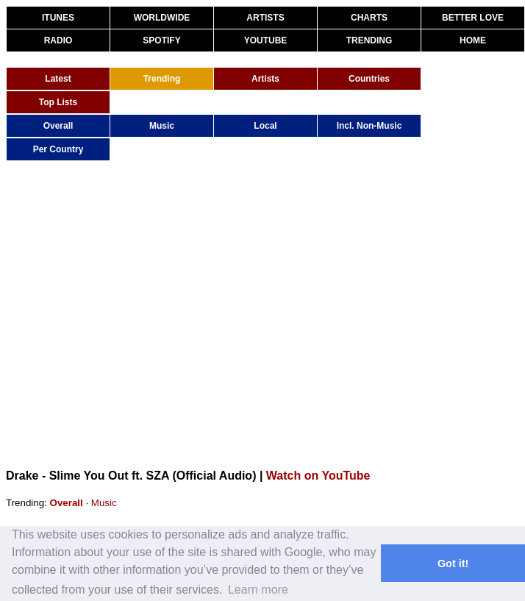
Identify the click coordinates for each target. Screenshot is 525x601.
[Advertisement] (138, 314)
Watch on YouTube (318, 475)
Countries (369, 79)
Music (161, 126)
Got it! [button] (453, 563)
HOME (473, 40)
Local (265, 126)
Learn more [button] (258, 589)
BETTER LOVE (473, 18)
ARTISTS (265, 18)
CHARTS (369, 18)
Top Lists (58, 102)
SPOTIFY (161, 40)
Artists (265, 79)
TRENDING (369, 40)
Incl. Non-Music (369, 126)
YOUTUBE (266, 40)
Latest (58, 79)
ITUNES (58, 18)
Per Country (58, 149)
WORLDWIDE (162, 18)
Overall (58, 126)
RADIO (58, 40)
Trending (162, 79)
